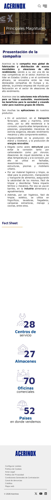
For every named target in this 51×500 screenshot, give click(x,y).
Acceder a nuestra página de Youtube (40, 493)
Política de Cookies (13, 469)
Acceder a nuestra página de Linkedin (45, 493)
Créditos (8, 483)
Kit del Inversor (38, 33)
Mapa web (9, 486)
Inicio (8, 33)
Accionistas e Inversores (21, 33)
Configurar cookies (13, 466)
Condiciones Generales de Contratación (22, 477)
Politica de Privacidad (14, 474)
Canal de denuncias (13, 480)
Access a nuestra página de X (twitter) (36, 493)
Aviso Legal (10, 472)
